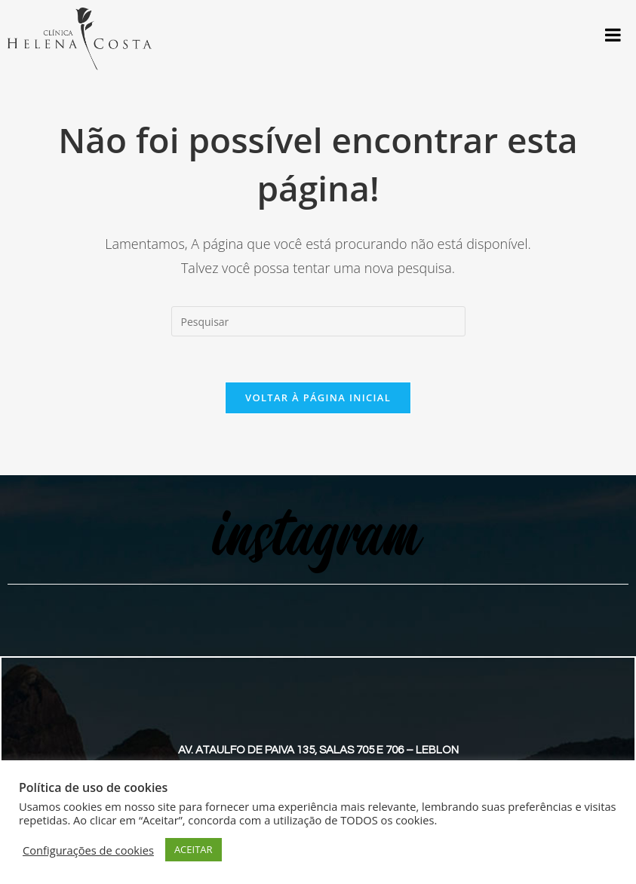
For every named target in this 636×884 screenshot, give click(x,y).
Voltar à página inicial (318, 397)
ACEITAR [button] (193, 849)
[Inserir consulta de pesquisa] (318, 321)
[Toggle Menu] (613, 34)
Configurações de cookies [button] (88, 850)
